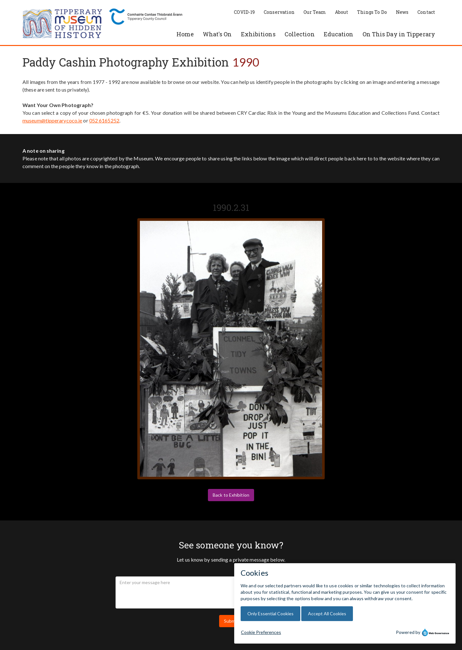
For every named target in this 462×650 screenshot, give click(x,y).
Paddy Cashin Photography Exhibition (125, 62)
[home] (62, 24)
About (341, 12)
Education (339, 34)
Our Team (315, 12)
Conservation (279, 12)
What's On (217, 34)
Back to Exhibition (231, 495)
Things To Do (372, 12)
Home (184, 34)
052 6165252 (104, 120)
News (402, 12)
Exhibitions (258, 34)
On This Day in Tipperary (399, 34)
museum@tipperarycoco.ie (52, 120)
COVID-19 (244, 12)
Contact (426, 12)
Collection (300, 34)
